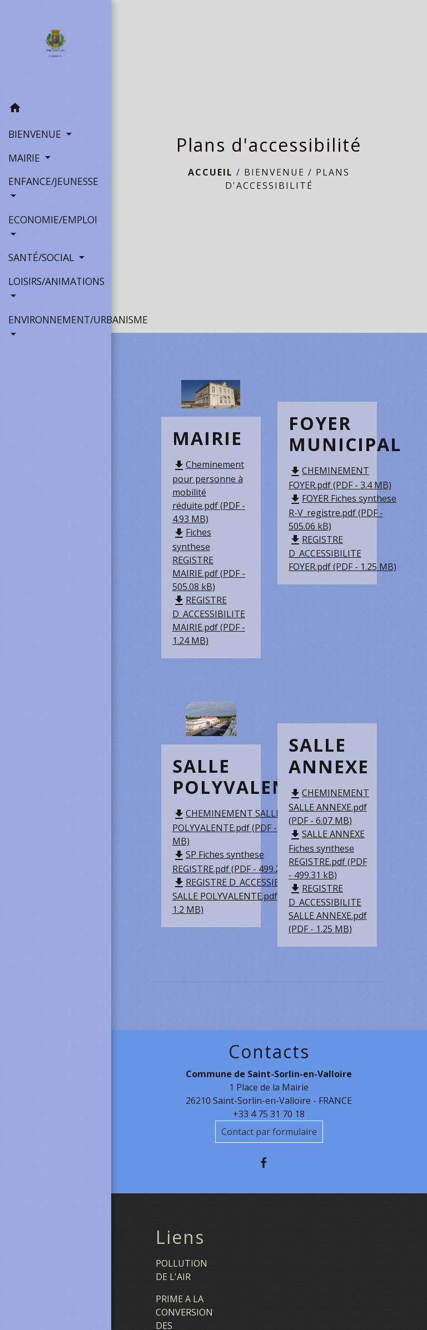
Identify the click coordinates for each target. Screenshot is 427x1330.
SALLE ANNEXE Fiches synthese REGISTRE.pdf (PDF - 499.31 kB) (328, 854)
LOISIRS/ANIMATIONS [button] (55, 281)
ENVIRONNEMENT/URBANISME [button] (55, 319)
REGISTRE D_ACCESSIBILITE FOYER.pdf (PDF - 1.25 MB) (342, 553)
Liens (180, 1237)
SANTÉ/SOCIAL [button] (42, 257)
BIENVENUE (274, 172)
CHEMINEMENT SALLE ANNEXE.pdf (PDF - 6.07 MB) (329, 807)
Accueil (210, 172)
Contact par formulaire (269, 1132)
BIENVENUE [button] (36, 134)
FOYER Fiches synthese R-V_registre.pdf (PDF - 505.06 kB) (342, 512)
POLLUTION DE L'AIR (181, 1270)
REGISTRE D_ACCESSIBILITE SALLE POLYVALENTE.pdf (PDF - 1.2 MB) (238, 896)
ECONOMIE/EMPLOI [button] (52, 219)
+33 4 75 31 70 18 (269, 1114)
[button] (55, 109)
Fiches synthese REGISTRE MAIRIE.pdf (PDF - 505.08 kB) (208, 559)
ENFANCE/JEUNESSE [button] (53, 181)
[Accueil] (55, 48)
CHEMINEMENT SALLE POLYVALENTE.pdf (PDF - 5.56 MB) (234, 827)
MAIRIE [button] (25, 157)
